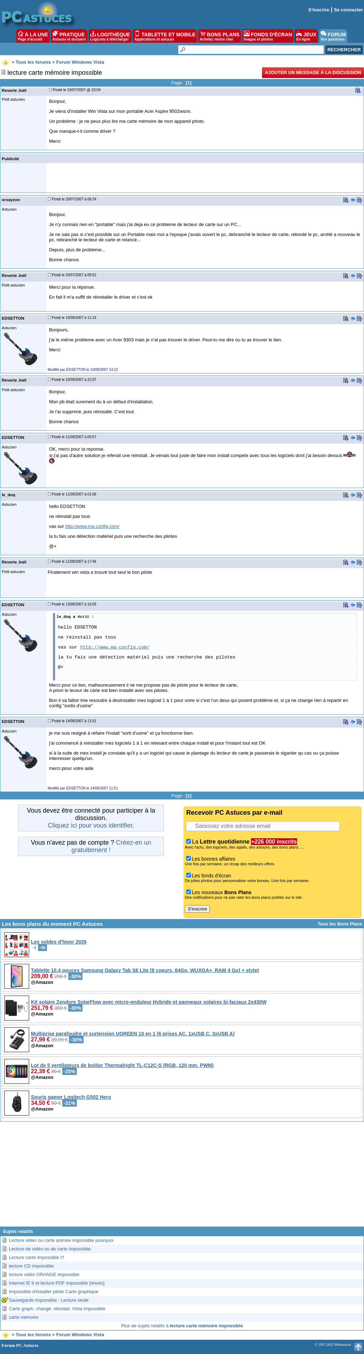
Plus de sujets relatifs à (182, 1325)
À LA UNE (33, 36)
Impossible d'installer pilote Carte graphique (53, 1291)
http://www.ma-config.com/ (92, 526)
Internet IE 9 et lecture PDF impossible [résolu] (57, 1283)
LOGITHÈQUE (110, 36)
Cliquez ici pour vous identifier (90, 825)
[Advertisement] (182, 1177)
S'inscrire (318, 9)
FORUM (333, 36)
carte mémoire (23, 1317)
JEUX (306, 36)
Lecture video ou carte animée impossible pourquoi (61, 1240)
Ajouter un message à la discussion (313, 72)
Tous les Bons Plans (339, 924)
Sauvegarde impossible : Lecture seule (49, 1300)
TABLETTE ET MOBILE (165, 36)
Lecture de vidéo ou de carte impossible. (50, 1248)
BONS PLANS (220, 36)
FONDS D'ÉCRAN (268, 36)
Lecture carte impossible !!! (36, 1257)
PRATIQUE (69, 36)
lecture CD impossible (31, 1266)
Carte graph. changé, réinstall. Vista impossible (57, 1308)
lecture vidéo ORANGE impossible (44, 1274)
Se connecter (348, 9)
